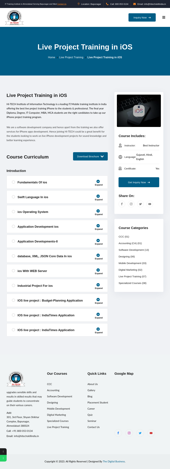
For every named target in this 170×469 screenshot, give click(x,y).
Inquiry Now (142, 17)
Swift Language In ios (60, 198)
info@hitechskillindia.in (26, 435)
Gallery (91, 390)
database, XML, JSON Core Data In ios (60, 257)
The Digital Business (114, 461)
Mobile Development (132, 263)
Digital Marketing (130, 269)
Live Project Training (71, 57)
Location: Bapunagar (89, 4)
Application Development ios (60, 227)
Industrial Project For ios (60, 286)
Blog (89, 396)
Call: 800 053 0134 (117, 4)
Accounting (53, 390)
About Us (92, 384)
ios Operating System (60, 212)
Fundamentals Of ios (60, 183)
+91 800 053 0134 (22, 430)
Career (91, 408)
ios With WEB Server (60, 271)
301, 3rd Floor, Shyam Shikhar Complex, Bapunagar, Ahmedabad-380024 (23, 421)
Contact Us (61, 4)
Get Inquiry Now (139, 182)
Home (51, 57)
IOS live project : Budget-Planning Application (60, 301)
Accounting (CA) (130, 243)
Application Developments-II (60, 242)
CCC (124, 236)
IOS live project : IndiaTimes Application (60, 316)
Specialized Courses (132, 283)
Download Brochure (90, 156)
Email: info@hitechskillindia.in (149, 4)
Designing (127, 256)
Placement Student (97, 402)
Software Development (134, 249)
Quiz (90, 414)
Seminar (91, 420)
